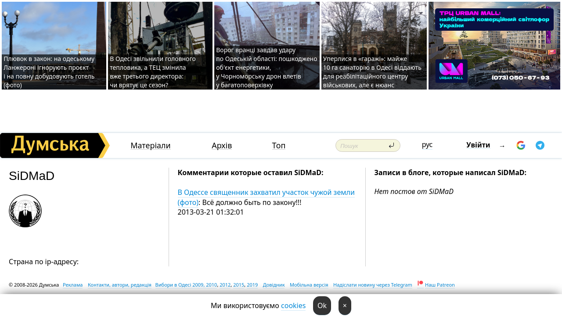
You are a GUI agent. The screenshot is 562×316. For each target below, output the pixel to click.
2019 (252, 284)
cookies (293, 305)
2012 (225, 284)
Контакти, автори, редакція (119, 284)
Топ (279, 145)
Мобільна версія (309, 284)
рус (427, 144)
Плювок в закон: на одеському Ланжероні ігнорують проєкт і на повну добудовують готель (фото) (49, 71)
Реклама (73, 284)
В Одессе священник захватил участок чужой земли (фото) (266, 197)
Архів (222, 145)
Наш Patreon (440, 284)
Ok (322, 305)
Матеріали (150, 145)
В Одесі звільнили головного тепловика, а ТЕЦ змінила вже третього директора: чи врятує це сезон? (153, 71)
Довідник (274, 284)
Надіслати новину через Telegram (372, 284)
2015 (238, 284)
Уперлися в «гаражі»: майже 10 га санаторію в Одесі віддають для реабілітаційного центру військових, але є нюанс (372, 71)
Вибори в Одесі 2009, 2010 (186, 284)
